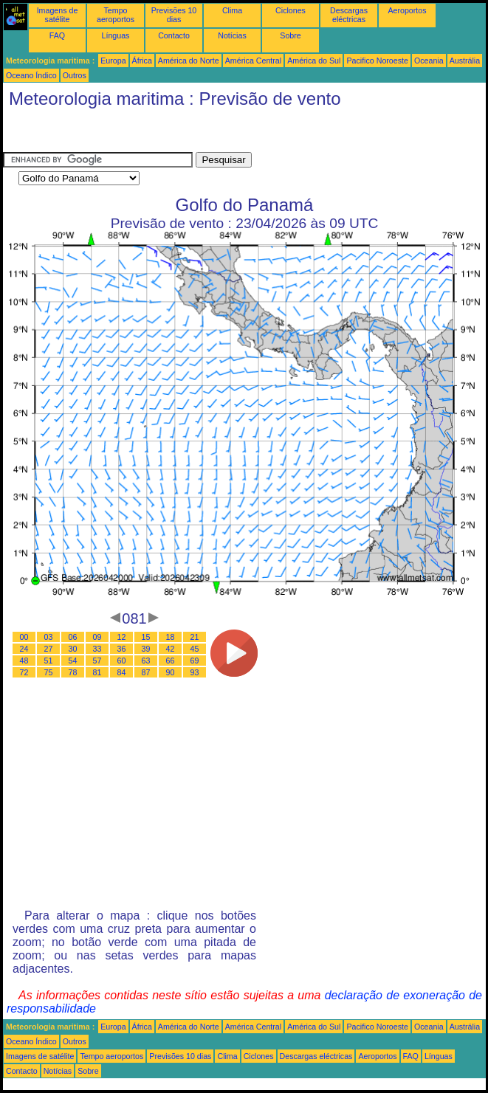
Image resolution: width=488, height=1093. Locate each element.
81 (97, 672)
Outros (74, 75)
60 (121, 660)
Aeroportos (407, 10)
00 (24, 636)
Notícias (232, 35)
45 (194, 648)
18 (170, 636)
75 (48, 672)
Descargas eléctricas (349, 15)
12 (121, 636)
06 (73, 636)
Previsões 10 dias (174, 15)
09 (97, 636)
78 (73, 672)
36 (121, 648)
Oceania (429, 60)
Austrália (465, 60)
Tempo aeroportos (115, 15)
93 (194, 672)
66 (170, 660)
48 (24, 660)
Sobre (290, 35)
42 (170, 648)
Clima (232, 10)
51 (48, 660)
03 (48, 636)
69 (194, 660)
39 (146, 648)
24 (24, 648)
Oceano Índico (31, 75)
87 (146, 672)
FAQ (57, 35)
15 (146, 636)
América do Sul (313, 60)
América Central (253, 60)
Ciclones (290, 10)
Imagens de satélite (57, 15)
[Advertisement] (121, 133)
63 (146, 660)
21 (194, 636)
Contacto (174, 35)
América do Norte (188, 60)
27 (48, 648)
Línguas (116, 35)
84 (121, 672)
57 (97, 660)
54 (73, 660)
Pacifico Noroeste (377, 60)
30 (73, 648)
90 (170, 672)
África (142, 60)
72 (24, 672)
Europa (113, 60)
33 (97, 648)
